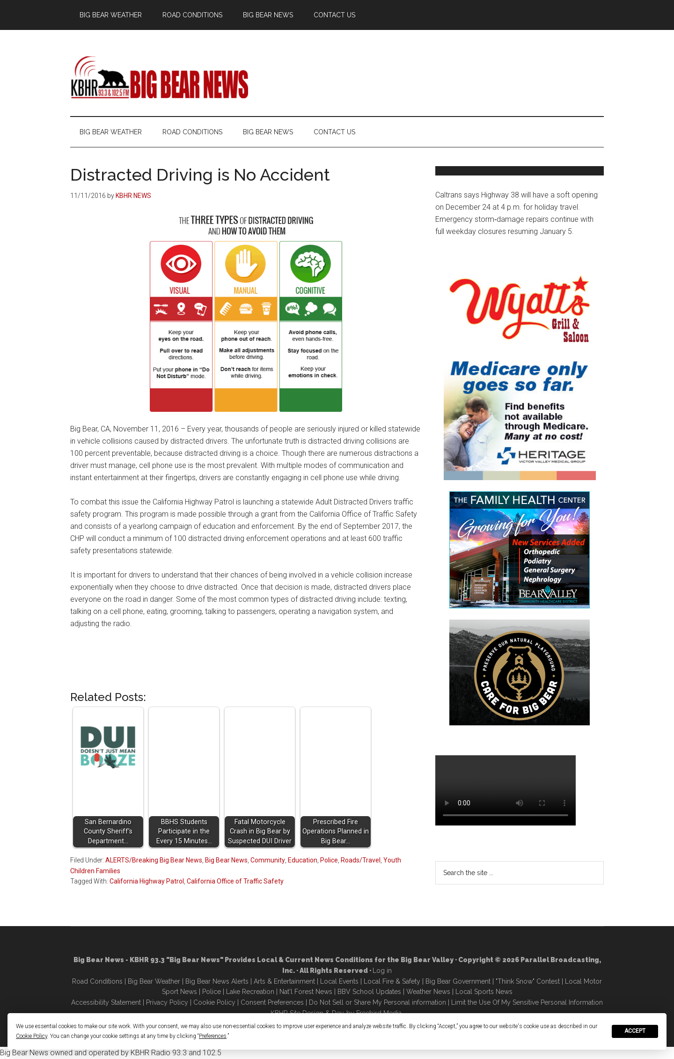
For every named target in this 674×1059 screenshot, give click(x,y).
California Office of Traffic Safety (235, 881)
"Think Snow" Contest (528, 981)
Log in (382, 970)
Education (302, 860)
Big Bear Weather (154, 981)
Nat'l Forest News (305, 991)
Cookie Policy (214, 1002)
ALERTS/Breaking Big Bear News (153, 860)
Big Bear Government (458, 981)
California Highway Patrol (147, 881)
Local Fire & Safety (392, 981)
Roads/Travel (361, 860)
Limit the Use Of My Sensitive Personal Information (527, 1002)
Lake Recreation (250, 991)
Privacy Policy (167, 1002)
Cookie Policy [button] (31, 1036)
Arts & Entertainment (284, 981)
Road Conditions (97, 981)
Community (267, 860)
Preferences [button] (213, 1036)
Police (329, 860)
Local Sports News (484, 991)
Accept (634, 1031)
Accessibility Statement (106, 1002)
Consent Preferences (272, 1002)
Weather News (428, 991)
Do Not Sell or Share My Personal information (377, 1002)
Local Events (339, 981)
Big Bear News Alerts (217, 981)
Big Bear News (226, 860)
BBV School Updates (369, 991)
